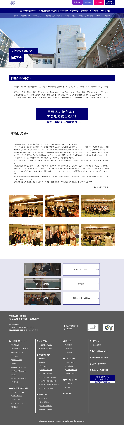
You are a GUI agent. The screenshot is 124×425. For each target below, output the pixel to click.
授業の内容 (43, 398)
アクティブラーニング (42, 269)
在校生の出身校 (17, 360)
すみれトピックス (81, 269)
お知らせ (68, 393)
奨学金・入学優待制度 (19, 378)
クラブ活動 (94, 11)
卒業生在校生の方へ (110, 2)
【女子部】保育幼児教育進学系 (49, 384)
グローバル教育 (42, 284)
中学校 (68, 387)
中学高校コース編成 (18, 352)
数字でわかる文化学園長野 (22, 16)
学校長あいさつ (38, 16)
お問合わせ (96, 341)
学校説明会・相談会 (81, 298)
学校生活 (84, 11)
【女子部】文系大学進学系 (48, 377)
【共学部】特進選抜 (46, 370)
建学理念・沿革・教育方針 (54, 16)
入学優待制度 (89, 16)
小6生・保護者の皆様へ (100, 357)
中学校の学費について (19, 371)
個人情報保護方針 (72, 326)
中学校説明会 (70, 366)
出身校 (81, 16)
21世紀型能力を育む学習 (48, 11)
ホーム (17, 11)
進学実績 (42, 358)
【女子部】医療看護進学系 (48, 381)
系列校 (67, 16)
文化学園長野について (28, 11)
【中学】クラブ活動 (46, 348)
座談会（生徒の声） (46, 406)
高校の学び (64, 11)
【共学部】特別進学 (46, 373)
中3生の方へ (77, 2)
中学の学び (74, 11)
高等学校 (69, 383)
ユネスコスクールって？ (19, 403)
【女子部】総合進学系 (46, 388)
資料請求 (99, 2)
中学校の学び (43, 394)
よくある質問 (97, 345)
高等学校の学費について (19, 367)
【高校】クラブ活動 (46, 345)
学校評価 (107, 16)
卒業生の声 (43, 366)
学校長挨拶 (15, 345)
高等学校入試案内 (71, 370)
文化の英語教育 (44, 402)
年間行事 (69, 345)
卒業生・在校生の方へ (99, 364)
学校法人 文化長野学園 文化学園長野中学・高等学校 (30, 4)
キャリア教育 (42, 298)
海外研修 (15, 407)
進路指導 (42, 362)
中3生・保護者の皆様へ (100, 351)
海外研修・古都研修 (46, 409)
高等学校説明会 (71, 362)
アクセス (99, 16)
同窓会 (74, 16)
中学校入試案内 (71, 373)
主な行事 (69, 352)
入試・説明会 (105, 11)
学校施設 (69, 348)
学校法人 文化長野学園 (100, 370)
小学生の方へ (88, 2)
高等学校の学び (44, 355)
